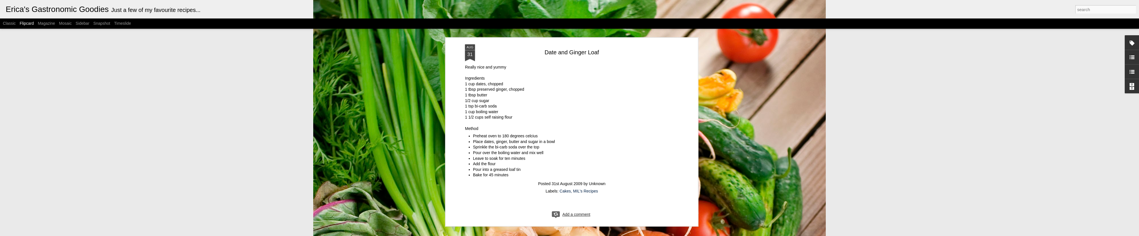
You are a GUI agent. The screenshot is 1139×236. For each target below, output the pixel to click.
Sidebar (82, 23)
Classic (9, 23)
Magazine (46, 23)
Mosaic (65, 23)
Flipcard (27, 23)
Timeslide (122, 23)
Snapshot (101, 23)
